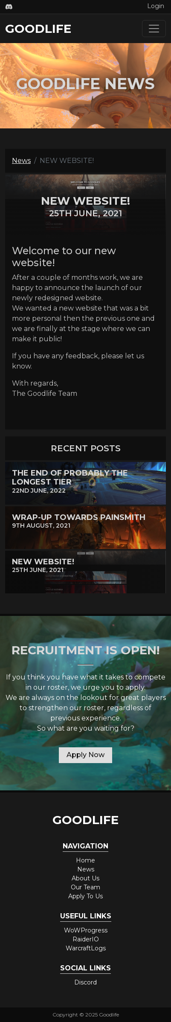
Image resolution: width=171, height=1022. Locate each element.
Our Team (85, 887)
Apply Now (85, 755)
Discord (85, 982)
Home (85, 860)
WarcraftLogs (86, 948)
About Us (85, 878)
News (21, 161)
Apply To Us (85, 896)
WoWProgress (85, 930)
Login (155, 6)
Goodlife (38, 28)
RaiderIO (85, 939)
